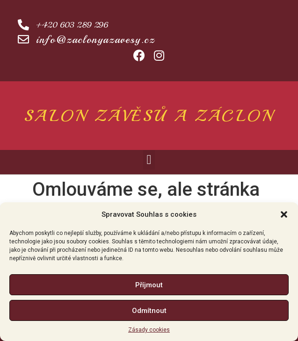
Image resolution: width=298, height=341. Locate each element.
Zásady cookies (149, 330)
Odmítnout (149, 310)
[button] (284, 214)
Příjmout (149, 285)
